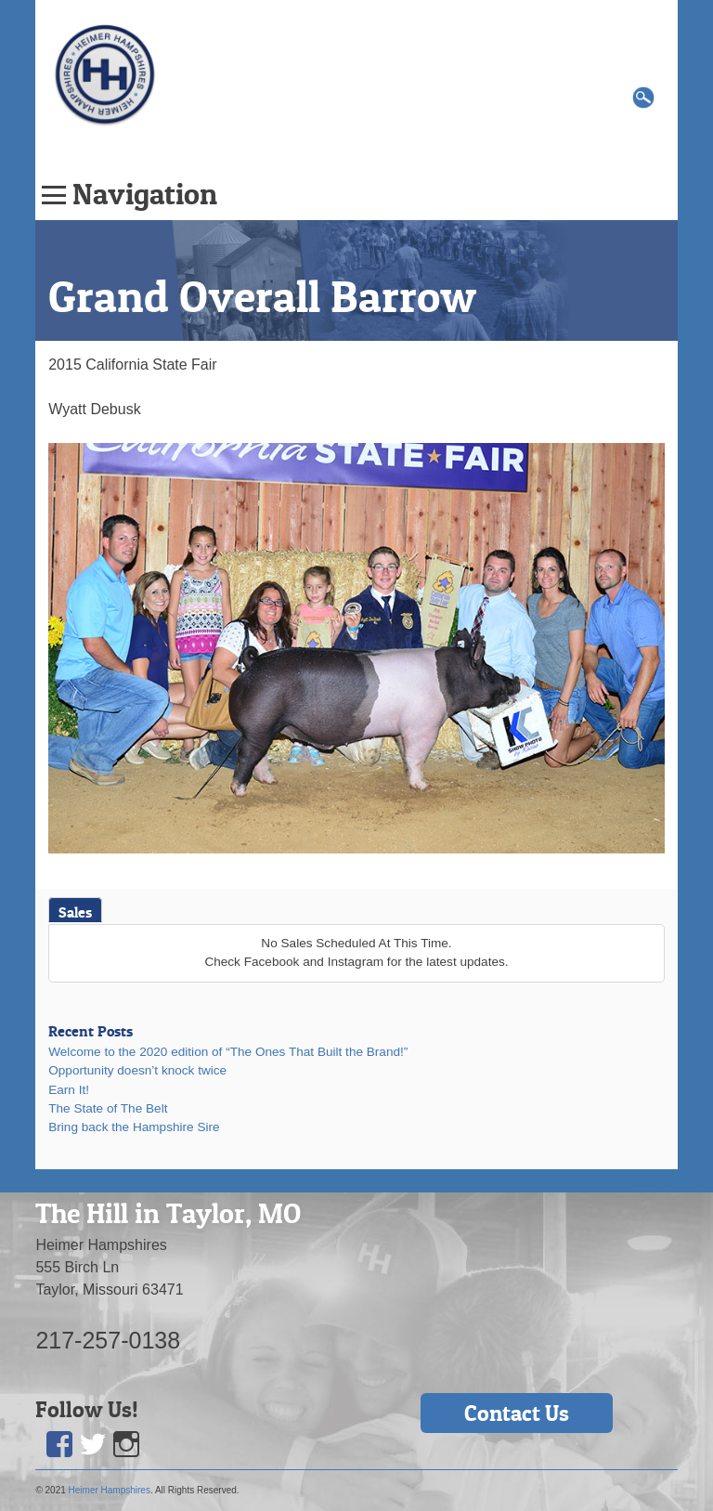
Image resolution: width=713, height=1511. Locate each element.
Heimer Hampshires (109, 1490)
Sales (75, 912)
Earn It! (68, 1090)
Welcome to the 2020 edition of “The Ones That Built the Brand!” (228, 1052)
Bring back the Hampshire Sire (133, 1127)
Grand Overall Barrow (262, 296)
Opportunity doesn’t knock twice (137, 1070)
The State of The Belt (107, 1108)
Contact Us (516, 1413)
